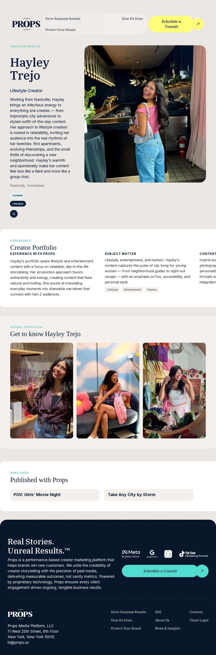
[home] (26, 24)
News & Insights (167, 628)
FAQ (158, 611)
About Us (162, 620)
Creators (196, 611)
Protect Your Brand (60, 29)
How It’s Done (132, 18)
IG (14, 214)
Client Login (198, 620)
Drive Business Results (62, 18)
